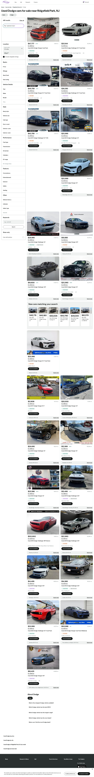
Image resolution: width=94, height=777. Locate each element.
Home (2, 7)
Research (28, 2)
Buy (15, 2)
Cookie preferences (70, 773)
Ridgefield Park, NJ (17, 7)
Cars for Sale (8, 7)
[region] (47, 772)
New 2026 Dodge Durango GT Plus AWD (64, 319)
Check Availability (33, 55)
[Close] (92, 769)
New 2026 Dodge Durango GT (32, 319)
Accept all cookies (83, 773)
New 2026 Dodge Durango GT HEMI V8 (74, 319)
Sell (21, 2)
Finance (36, 2)
